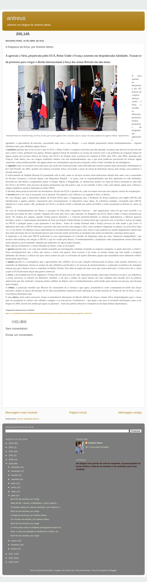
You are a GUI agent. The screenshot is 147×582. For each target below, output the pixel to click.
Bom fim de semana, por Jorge (25, 499)
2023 (11, 443)
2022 (11, 447)
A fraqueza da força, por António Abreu (29, 515)
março (14, 541)
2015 (11, 562)
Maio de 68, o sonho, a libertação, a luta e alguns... (34, 503)
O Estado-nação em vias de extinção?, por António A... (36, 507)
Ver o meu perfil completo (97, 447)
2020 (11, 455)
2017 (11, 554)
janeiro (14, 549)
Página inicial (77, 412)
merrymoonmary (82, 570)
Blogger (113, 570)
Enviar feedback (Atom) (28, 419)
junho (14, 487)
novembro (16, 471)
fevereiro (15, 545)
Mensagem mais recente (21, 412)
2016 (11, 558)
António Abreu (95, 443)
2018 (11, 463)
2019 (11, 459)
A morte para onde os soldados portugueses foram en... (36, 527)
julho (13, 483)
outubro (15, 475)
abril (13, 495)
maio (13, 491)
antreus (16, 18)
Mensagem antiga (130, 412)
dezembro (16, 467)
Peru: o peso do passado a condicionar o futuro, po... (35, 531)
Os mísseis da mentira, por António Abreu (30, 519)
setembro (15, 479)
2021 (11, 451)
